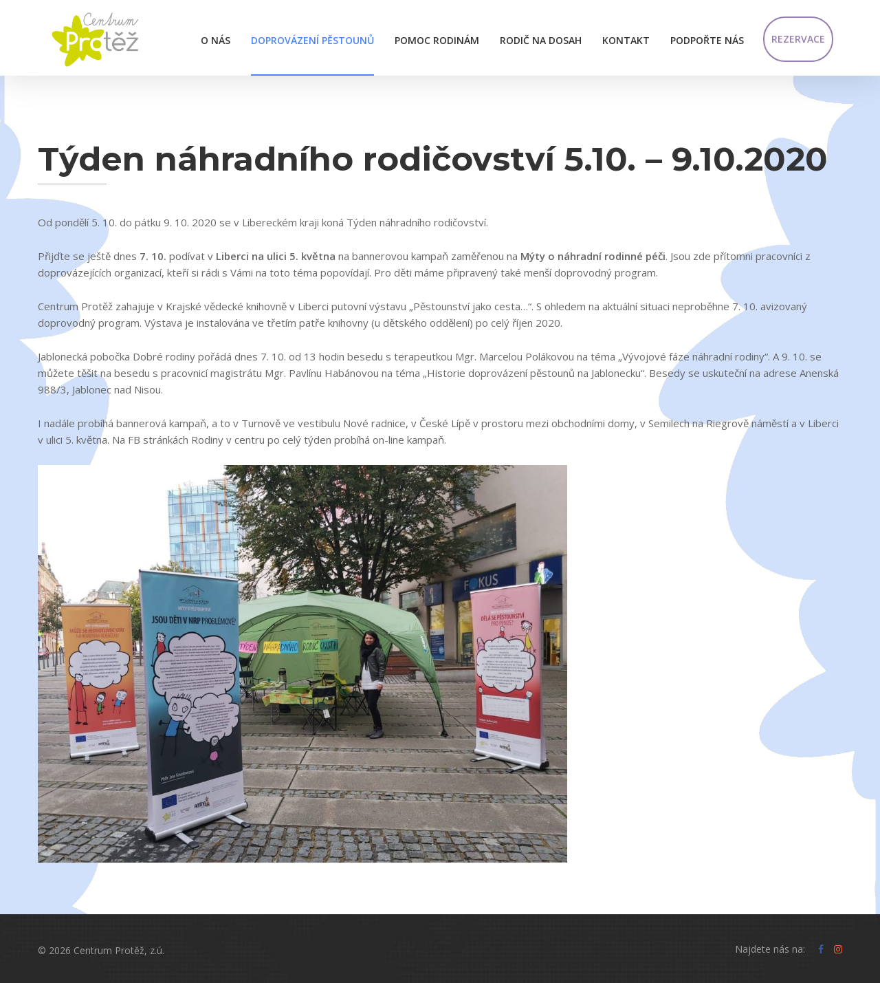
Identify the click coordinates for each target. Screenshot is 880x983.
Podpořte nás (707, 40)
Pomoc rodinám (437, 40)
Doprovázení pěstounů (312, 40)
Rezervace (798, 38)
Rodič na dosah (541, 40)
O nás (215, 40)
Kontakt (626, 40)
